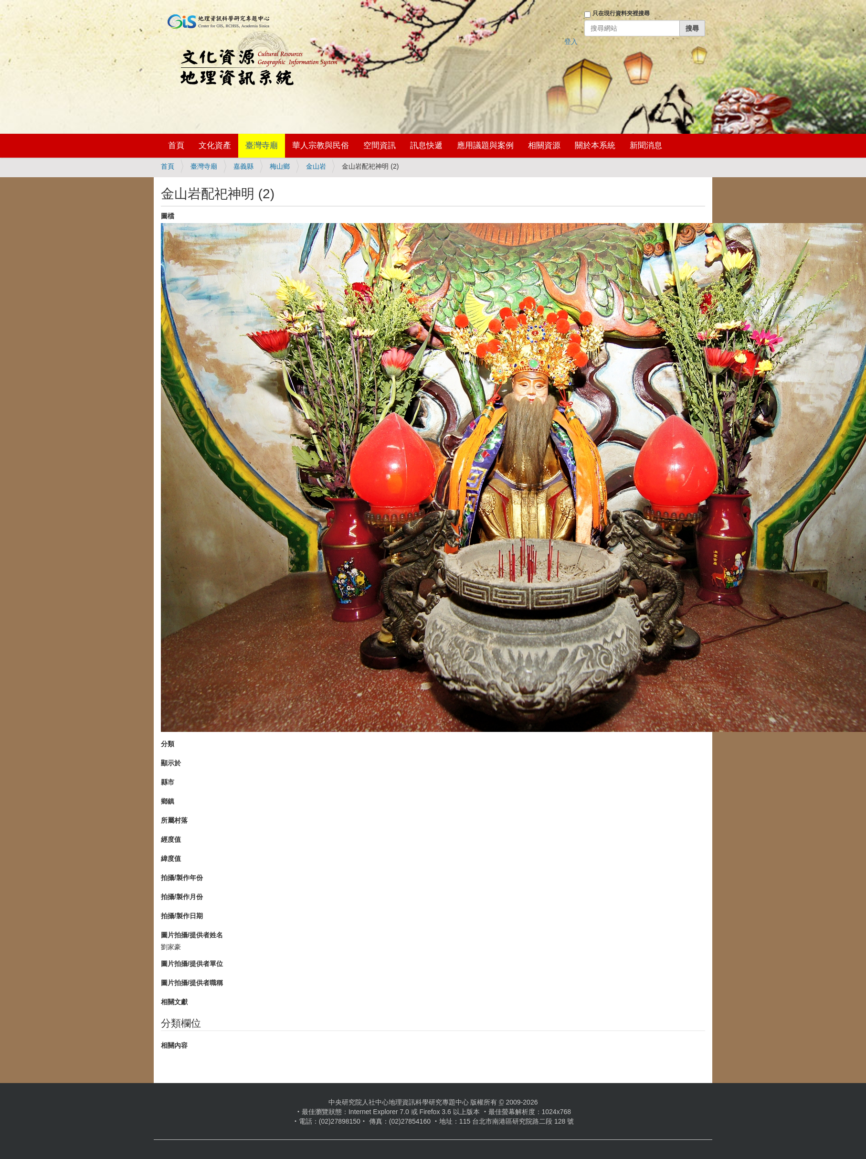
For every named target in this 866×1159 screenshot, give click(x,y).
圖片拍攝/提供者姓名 (192, 935)
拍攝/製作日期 (182, 916)
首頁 (176, 145)
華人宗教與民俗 (320, 145)
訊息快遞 (426, 145)
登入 (571, 41)
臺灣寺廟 (261, 145)
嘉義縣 (243, 166)
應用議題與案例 (485, 145)
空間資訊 (379, 145)
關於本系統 (595, 145)
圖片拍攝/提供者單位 (192, 963)
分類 (167, 744)
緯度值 (171, 858)
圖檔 (167, 216)
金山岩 (316, 166)
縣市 (167, 782)
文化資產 (215, 145)
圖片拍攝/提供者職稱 (192, 983)
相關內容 (174, 1045)
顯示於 (171, 763)
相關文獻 (174, 1002)
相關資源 (544, 145)
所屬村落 (174, 820)
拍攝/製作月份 (182, 897)
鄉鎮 (167, 801)
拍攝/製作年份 (182, 877)
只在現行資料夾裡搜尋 (621, 13)
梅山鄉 (280, 166)
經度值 (171, 839)
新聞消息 (646, 145)
